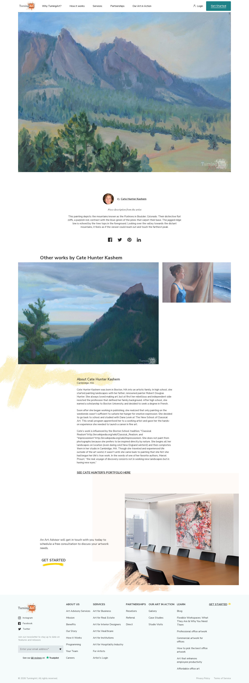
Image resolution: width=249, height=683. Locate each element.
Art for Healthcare (103, 631)
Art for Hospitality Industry (108, 644)
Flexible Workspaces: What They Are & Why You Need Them (192, 621)
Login (200, 6)
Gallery (153, 611)
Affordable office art (188, 668)
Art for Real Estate (104, 617)
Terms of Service (222, 678)
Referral (130, 617)
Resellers (131, 611)
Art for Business (102, 611)
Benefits (71, 624)
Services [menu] (97, 6)
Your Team (72, 651)
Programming (73, 644)
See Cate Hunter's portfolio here (104, 472)
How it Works (74, 638)
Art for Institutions (103, 638)
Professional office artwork (192, 631)
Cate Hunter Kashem (133, 199)
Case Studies (156, 617)
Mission (70, 617)
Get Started (218, 6)
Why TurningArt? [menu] (51, 6)
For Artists (99, 651)
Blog (179, 611)
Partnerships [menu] (117, 6)
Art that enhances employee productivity (189, 660)
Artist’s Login (100, 658)
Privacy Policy (203, 678)
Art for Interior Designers (107, 624)
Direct (129, 624)
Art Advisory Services (78, 611)
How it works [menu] (77, 6)
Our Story (71, 631)
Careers (70, 658)
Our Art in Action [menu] (142, 6)
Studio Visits (156, 624)
